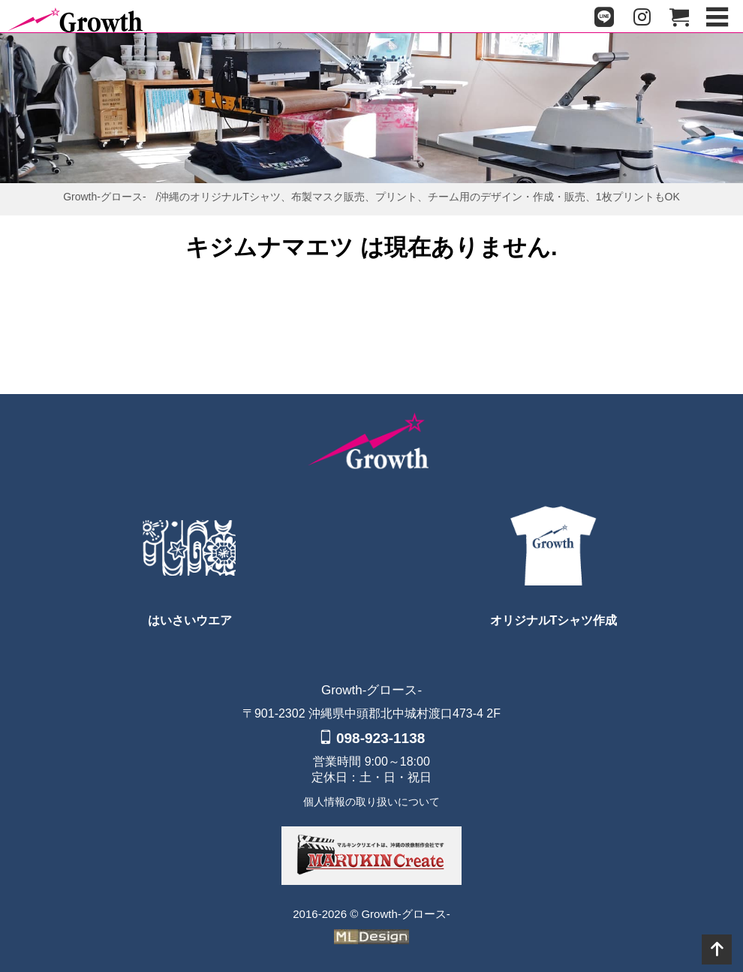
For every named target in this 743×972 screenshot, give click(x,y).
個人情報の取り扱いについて (371, 802)
